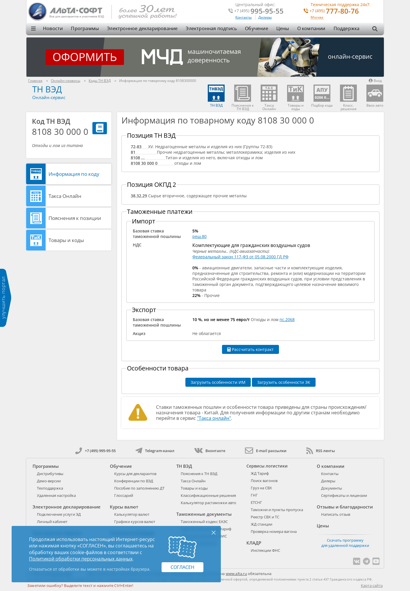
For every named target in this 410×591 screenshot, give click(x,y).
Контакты (243, 17)
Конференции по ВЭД (133, 480)
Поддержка (347, 28)
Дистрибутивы (50, 473)
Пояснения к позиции (75, 218)
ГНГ (254, 495)
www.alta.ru (236, 573)
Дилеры (265, 17)
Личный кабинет (52, 521)
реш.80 (199, 236)
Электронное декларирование (142, 28)
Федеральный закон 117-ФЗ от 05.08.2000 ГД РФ (240, 256)
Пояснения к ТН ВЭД (199, 473)
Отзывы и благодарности (345, 507)
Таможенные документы (204, 514)
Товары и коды (66, 240)
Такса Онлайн (65, 196)
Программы (85, 28)
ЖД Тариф (260, 473)
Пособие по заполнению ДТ (139, 488)
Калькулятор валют (131, 514)
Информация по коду (74, 174)
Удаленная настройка (56, 495)
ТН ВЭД (47, 89)
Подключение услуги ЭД (59, 514)
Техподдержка (50, 488)
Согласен (182, 567)
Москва (317, 17)
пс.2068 (287, 319)
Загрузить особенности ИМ (218, 382)
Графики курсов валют (134, 521)
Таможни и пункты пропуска (277, 509)
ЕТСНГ (256, 502)
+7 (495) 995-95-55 (95, 450)
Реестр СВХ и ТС (265, 517)
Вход (375, 80)
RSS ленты (320, 450)
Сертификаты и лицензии (344, 495)
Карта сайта (372, 585)
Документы (331, 488)
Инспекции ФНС (265, 550)
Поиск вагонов (264, 480)
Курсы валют (124, 507)
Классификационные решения (208, 495)
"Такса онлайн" (214, 418)
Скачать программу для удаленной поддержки (345, 543)
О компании (311, 28)
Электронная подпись (211, 28)
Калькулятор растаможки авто (208, 502)
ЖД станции (261, 524)
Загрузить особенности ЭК (283, 382)
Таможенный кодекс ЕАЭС (204, 521)
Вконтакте (209, 450)
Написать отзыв (335, 514)
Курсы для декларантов (135, 473)
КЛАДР (253, 543)
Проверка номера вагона (274, 531)
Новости (53, 28)
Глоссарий (123, 495)
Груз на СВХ (261, 487)
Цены (282, 28)
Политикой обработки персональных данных (81, 559)
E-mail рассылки (266, 450)
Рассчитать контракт (250, 349)
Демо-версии (49, 480)
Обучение (256, 28)
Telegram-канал (154, 450)
